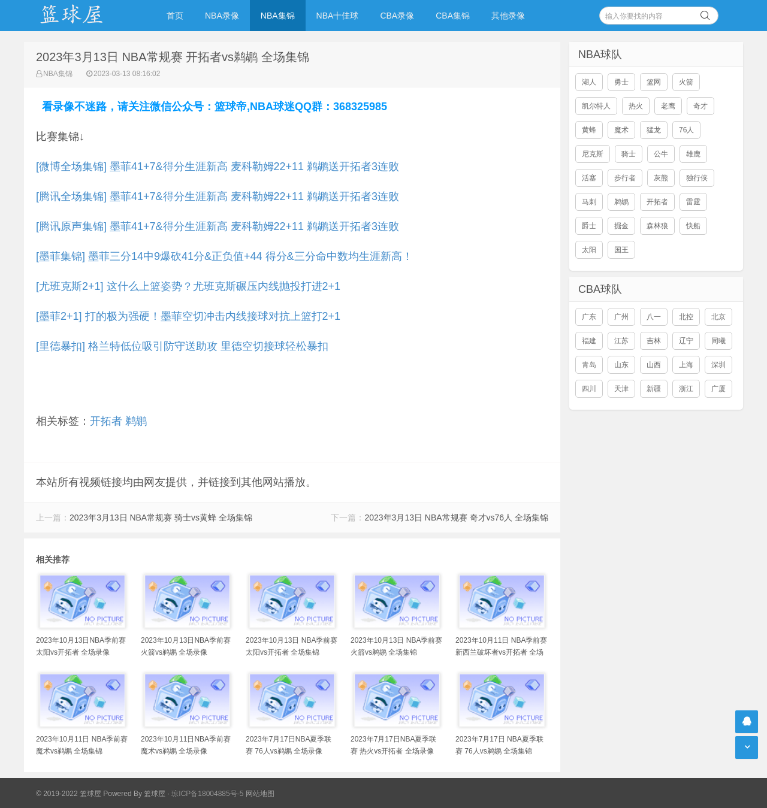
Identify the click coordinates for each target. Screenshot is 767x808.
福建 (589, 341)
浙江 (686, 389)
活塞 (589, 178)
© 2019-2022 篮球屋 (68, 793)
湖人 (589, 82)
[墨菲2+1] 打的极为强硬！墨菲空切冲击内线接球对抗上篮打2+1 (188, 316)
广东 (589, 317)
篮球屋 (154, 793)
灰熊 (661, 178)
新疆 (654, 389)
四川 (589, 389)
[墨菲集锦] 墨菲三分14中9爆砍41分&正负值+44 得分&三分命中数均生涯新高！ (224, 256)
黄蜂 (589, 130)
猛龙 (654, 130)
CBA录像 (397, 15)
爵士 (589, 226)
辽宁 (686, 341)
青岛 (589, 365)
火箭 (686, 82)
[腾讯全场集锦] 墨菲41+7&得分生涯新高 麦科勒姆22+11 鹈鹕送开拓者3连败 (217, 196)
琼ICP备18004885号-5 (207, 793)
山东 (621, 365)
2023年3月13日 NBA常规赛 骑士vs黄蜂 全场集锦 (161, 517)
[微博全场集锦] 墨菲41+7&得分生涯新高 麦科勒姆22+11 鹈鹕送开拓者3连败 (217, 167)
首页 (175, 15)
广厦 (718, 389)
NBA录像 (222, 15)
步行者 (625, 178)
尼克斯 (592, 154)
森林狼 (657, 226)
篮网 (654, 82)
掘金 (621, 226)
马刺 (589, 202)
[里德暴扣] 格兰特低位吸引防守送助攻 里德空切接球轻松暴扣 (182, 346)
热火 (636, 106)
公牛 (661, 154)
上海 (686, 365)
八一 (654, 317)
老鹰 (668, 106)
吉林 (654, 341)
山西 (654, 365)
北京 (718, 317)
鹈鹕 (136, 421)
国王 (621, 250)
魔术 (621, 130)
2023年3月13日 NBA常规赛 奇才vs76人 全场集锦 (456, 517)
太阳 (589, 250)
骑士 (628, 154)
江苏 (621, 341)
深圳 (718, 365)
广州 (621, 317)
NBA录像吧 (84, 15)
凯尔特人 (596, 106)
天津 (621, 389)
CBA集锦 (453, 15)
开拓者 (106, 421)
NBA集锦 (278, 15)
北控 (686, 317)
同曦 (718, 341)
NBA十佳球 (337, 15)
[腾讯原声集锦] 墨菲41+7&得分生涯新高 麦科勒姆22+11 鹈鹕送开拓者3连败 (217, 226)
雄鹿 (693, 154)
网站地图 (260, 793)
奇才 (700, 106)
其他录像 (508, 15)
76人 (686, 130)
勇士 (621, 82)
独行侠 (697, 178)
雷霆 (693, 202)
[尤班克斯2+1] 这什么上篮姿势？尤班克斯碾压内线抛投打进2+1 (188, 286)
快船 (693, 226)
